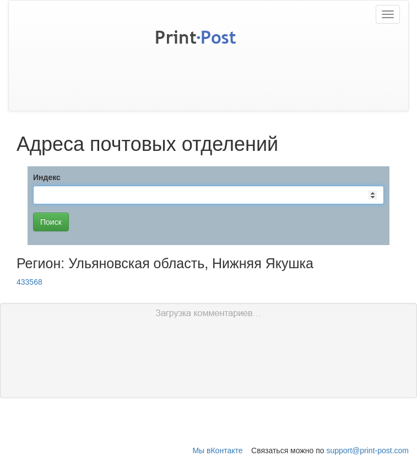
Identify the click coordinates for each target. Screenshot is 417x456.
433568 (29, 282)
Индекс (47, 177)
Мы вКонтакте (217, 450)
